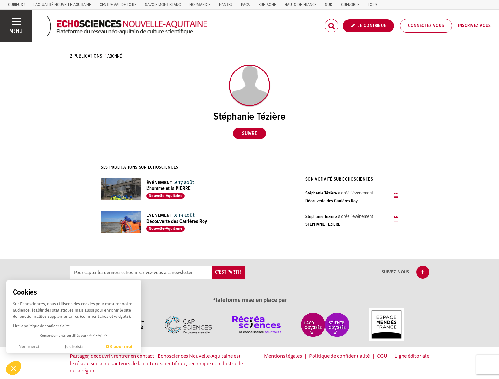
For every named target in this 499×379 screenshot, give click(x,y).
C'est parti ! (228, 272)
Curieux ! (16, 5)
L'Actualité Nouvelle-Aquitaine (62, 5)
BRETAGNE (267, 5)
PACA (245, 5)
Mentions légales (283, 356)
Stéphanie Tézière (321, 193)
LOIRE (372, 5)
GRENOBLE (350, 5)
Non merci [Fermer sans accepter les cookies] (28, 346)
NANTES (225, 5)
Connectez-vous (426, 26)
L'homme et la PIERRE (168, 188)
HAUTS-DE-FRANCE (300, 5)
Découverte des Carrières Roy (176, 221)
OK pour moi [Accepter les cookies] (119, 346)
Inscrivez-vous (474, 26)
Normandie (199, 5)
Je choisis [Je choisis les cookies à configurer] (74, 346)
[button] (13, 368)
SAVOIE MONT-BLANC (163, 5)
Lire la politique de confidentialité (41, 326)
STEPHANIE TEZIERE (322, 224)
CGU (382, 356)
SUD (328, 5)
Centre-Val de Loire (118, 5)
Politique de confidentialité (339, 356)
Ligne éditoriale (412, 356)
